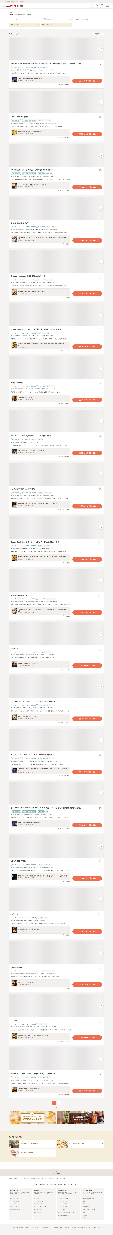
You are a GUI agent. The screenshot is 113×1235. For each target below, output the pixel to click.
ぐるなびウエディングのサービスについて (81, 1227)
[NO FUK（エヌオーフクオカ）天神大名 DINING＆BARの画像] (56, 155)
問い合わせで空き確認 (87, 134)
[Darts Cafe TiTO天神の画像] (56, 102)
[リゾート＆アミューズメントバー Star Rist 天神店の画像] (56, 740)
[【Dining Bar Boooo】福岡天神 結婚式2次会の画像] (56, 261)
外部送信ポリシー (47, 1227)
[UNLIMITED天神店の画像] (56, 846)
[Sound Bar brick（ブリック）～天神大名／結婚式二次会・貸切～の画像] (56, 314)
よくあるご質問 (96, 1227)
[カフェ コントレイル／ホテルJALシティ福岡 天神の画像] (56, 421)
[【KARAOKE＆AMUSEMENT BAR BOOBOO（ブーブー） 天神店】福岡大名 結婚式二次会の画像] (56, 49)
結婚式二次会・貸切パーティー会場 (39, 1178)
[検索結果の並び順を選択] (98, 34)
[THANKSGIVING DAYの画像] (56, 208)
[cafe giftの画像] (56, 899)
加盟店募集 (66, 1227)
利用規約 (21, 1227)
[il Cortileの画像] (56, 633)
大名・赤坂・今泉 (57, 1178)
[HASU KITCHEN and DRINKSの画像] (56, 474)
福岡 (50, 1178)
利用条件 (27, 1227)
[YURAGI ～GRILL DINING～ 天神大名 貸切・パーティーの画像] (56, 1058)
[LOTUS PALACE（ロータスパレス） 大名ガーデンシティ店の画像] (56, 686)
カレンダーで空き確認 (87, 81)
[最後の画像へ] (101, 49)
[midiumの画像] (56, 1005)
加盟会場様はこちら (57, 1227)
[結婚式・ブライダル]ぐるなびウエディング (19, 1178)
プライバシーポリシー (36, 1227)
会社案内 (15, 1227)
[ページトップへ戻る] (56, 1172)
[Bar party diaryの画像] (56, 367)
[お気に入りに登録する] (100, 64)
